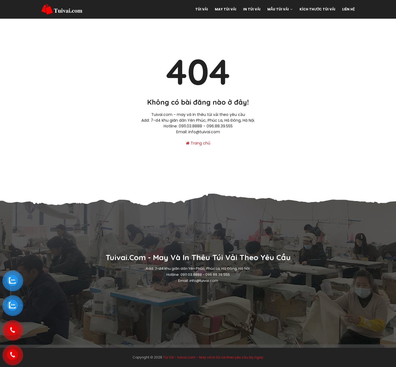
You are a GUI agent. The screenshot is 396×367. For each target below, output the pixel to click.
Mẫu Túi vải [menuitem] (278, 9)
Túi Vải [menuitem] (201, 9)
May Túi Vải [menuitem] (225, 9)
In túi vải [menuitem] (251, 9)
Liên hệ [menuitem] (348, 9)
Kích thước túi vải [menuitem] (317, 9)
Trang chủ (198, 143)
